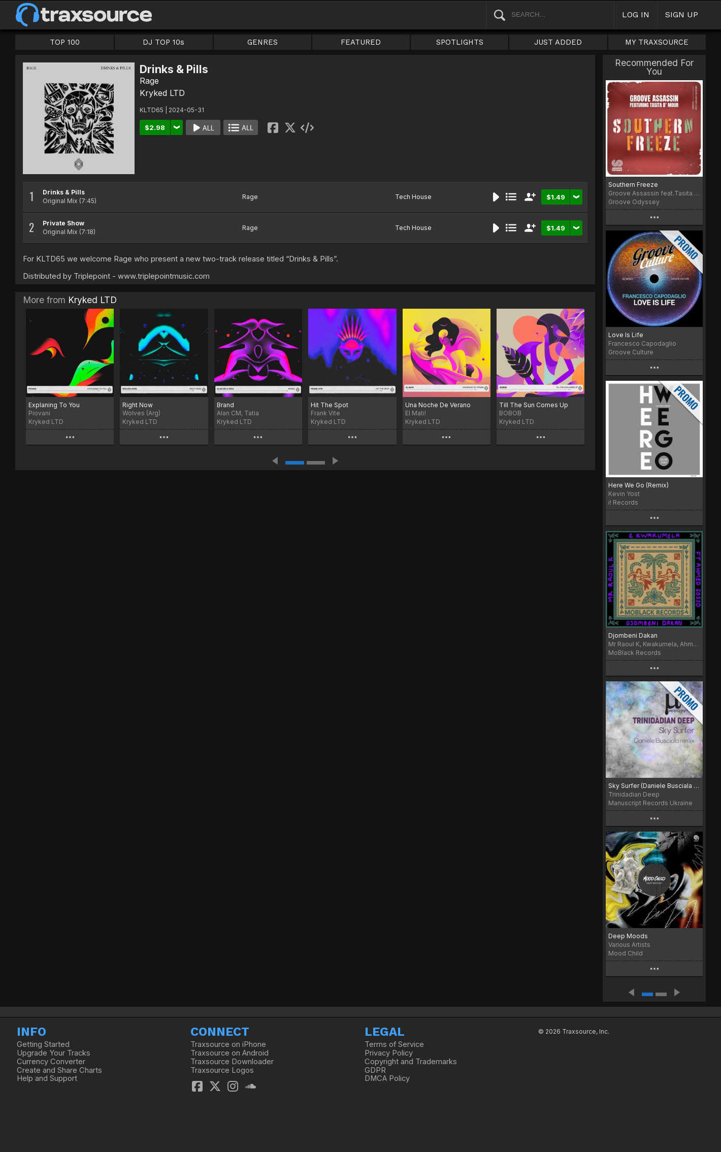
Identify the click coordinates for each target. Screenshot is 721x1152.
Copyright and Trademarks (411, 1061)
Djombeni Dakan (633, 635)
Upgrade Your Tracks (53, 1053)
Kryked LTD (162, 93)
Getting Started (43, 1044)
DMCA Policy (387, 1078)
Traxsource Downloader (232, 1061)
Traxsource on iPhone (228, 1044)
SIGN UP (681, 14)
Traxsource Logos (222, 1070)
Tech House (413, 197)
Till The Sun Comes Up (533, 405)
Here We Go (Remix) (638, 485)
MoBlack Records (634, 652)
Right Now (137, 405)
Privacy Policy (389, 1053)
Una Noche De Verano (438, 405)
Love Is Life (625, 335)
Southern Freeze (633, 184)
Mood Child (625, 953)
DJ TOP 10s (163, 42)
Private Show (63, 223)
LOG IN (635, 14)
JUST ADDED (558, 42)
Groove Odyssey (634, 202)
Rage (149, 81)
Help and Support (47, 1078)
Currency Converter (51, 1061)
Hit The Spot (329, 405)
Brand (225, 405)
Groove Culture (630, 352)
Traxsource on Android (229, 1053)
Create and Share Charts (59, 1070)
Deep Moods (628, 936)
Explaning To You (54, 405)
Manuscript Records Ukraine (650, 803)
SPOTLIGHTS (459, 42)
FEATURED (361, 42)
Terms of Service (394, 1044)
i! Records (623, 502)
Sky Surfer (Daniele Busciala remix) (654, 785)
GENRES (262, 42)
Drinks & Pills (64, 192)
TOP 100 (65, 42)
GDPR (375, 1070)
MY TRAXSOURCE (657, 42)
